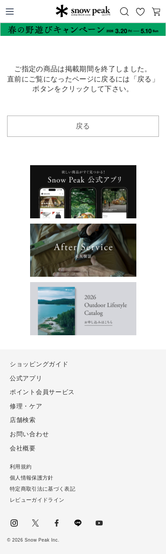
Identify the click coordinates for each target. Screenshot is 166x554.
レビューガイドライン (37, 500)
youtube (99, 523)
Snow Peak (83, 11)
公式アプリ (26, 378)
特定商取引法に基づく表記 (42, 489)
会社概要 (23, 448)
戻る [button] (83, 126)
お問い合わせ (29, 434)
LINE (78, 523)
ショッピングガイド (39, 364)
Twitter (35, 523)
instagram (14, 523)
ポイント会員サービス (42, 391)
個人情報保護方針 (32, 478)
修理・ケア (26, 406)
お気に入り (140, 11)
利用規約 (20, 467)
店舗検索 (23, 419)
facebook (57, 523)
